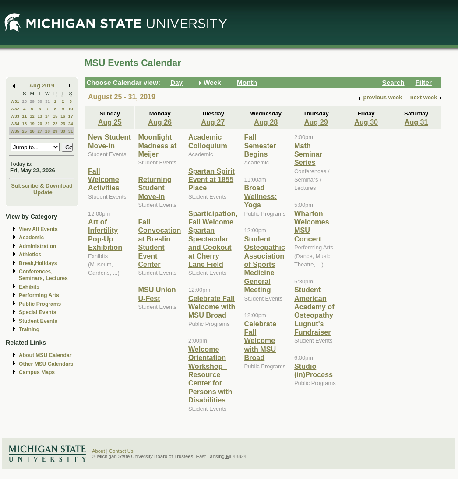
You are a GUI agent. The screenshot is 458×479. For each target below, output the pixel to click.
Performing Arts (39, 295)
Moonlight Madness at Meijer (157, 145)
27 (39, 131)
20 (39, 123)
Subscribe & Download (42, 185)
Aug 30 (366, 122)
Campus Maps (37, 372)
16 (62, 116)
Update (43, 192)
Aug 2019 (41, 85)
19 (32, 123)
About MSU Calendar (45, 355)
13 (39, 116)
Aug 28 (266, 122)
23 (62, 123)
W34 (15, 123)
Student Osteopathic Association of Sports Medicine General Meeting (264, 264)
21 (47, 123)
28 (24, 101)
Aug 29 (316, 122)
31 (47, 101)
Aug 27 (213, 122)
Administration (37, 246)
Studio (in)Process (313, 370)
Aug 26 (160, 122)
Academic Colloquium (207, 141)
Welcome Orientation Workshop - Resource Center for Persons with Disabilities (210, 374)
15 (55, 116)
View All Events (38, 229)
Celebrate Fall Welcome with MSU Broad (211, 306)
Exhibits (29, 287)
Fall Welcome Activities (104, 179)
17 (70, 116)
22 (55, 123)
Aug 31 (416, 122)
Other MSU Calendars (46, 364)
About (98, 451)
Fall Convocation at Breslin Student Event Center (159, 243)
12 (32, 116)
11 (24, 116)
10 (70, 108)
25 (24, 131)
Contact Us (121, 451)
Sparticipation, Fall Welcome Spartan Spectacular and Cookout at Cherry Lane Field (212, 239)
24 (70, 123)
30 (39, 101)
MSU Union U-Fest (157, 294)
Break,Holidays (38, 263)
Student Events (38, 321)
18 (24, 123)
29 (32, 101)
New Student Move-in (109, 141)
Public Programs (40, 304)
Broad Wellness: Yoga (260, 196)
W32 (15, 108)
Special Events (37, 312)
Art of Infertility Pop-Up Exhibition (105, 234)
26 (32, 131)
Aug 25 (110, 122)
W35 (15, 131)
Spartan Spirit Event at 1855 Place (211, 179)
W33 (15, 116)
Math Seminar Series (308, 154)
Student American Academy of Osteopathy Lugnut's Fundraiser (314, 311)
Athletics (30, 255)
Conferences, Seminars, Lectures (43, 275)
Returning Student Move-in (154, 187)
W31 (15, 101)
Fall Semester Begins (260, 145)
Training (29, 329)
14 (47, 116)
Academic (31, 237)
